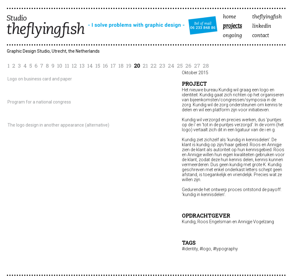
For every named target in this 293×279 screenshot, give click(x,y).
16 (105, 65)
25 (180, 65)
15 (97, 65)
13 (82, 65)
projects (232, 26)
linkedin (261, 26)
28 (206, 65)
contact (260, 35)
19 (128, 65)
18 (121, 65)
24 (171, 65)
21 (145, 65)
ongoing (232, 35)
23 (162, 65)
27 (197, 65)
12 (74, 65)
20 (137, 65)
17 (113, 65)
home (229, 17)
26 (188, 65)
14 (90, 65)
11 (67, 65)
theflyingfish (267, 17)
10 (59, 65)
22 (153, 65)
